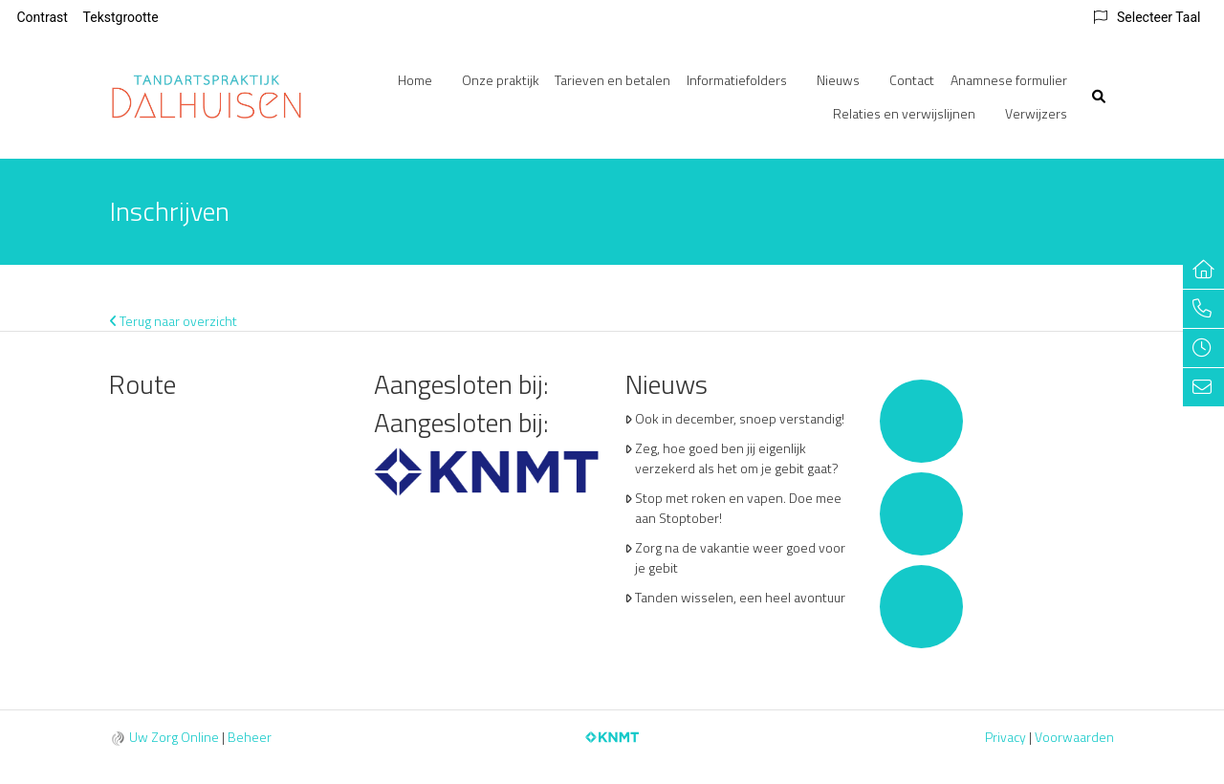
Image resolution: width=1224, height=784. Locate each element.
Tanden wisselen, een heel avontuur (740, 597)
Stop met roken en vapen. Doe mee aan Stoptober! (738, 508)
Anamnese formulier (1009, 80)
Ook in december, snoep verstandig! (739, 418)
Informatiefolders (737, 80)
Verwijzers (1036, 113)
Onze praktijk (500, 80)
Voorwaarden (1074, 737)
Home (415, 80)
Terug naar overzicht (173, 321)
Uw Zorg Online (174, 737)
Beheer (250, 737)
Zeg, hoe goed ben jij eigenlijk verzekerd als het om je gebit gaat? (737, 458)
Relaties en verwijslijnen (904, 113)
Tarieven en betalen (612, 80)
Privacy (1005, 737)
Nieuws (838, 80)
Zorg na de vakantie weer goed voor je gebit (740, 557)
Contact (911, 80)
